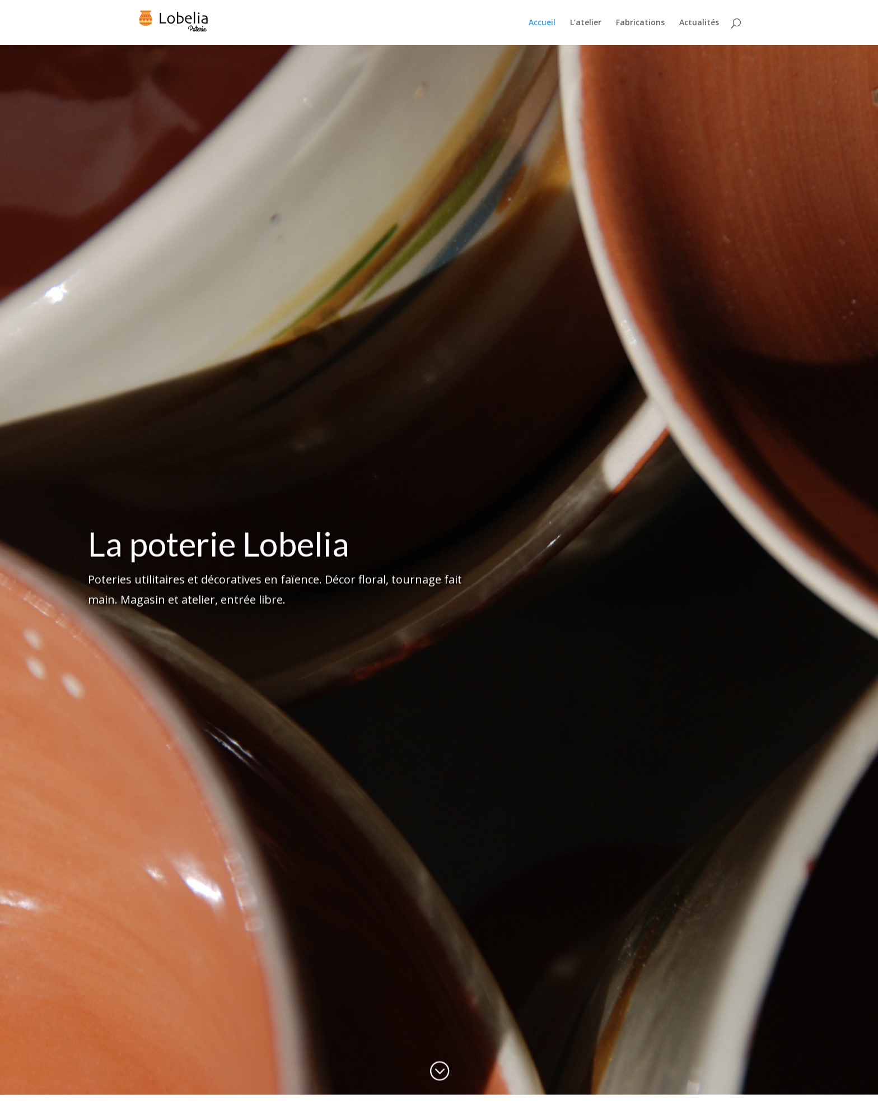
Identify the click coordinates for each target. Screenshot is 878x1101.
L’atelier (585, 22)
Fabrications (640, 22)
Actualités (699, 22)
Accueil (542, 22)
